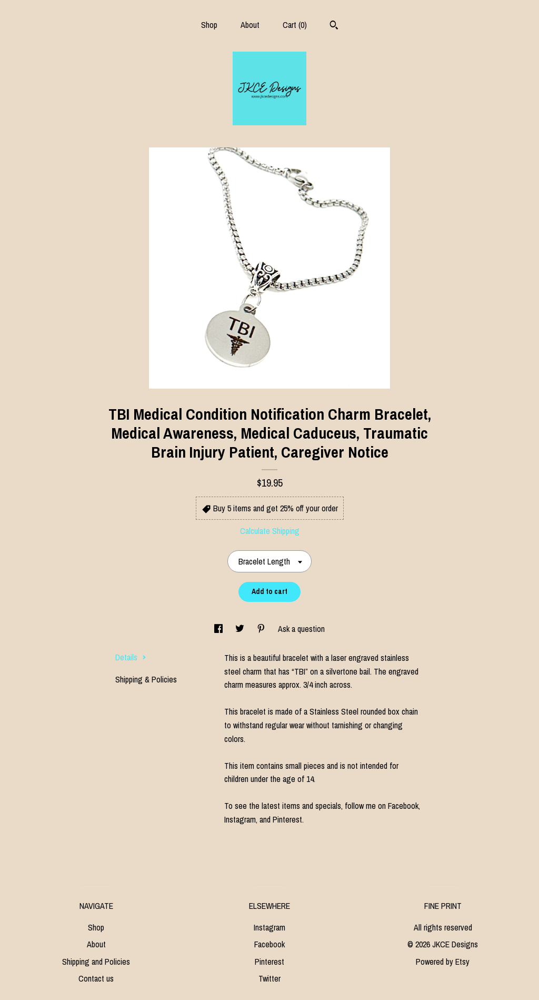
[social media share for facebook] (219, 629)
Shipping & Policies (146, 679)
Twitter (269, 978)
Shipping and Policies (96, 961)
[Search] (334, 26)
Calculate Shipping (270, 531)
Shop (209, 25)
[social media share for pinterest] (262, 629)
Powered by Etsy (443, 961)
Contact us (96, 978)
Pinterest (269, 961)
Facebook (269, 944)
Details (130, 657)
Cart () (295, 25)
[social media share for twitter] (240, 629)
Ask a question (301, 629)
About (250, 25)
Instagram (269, 927)
